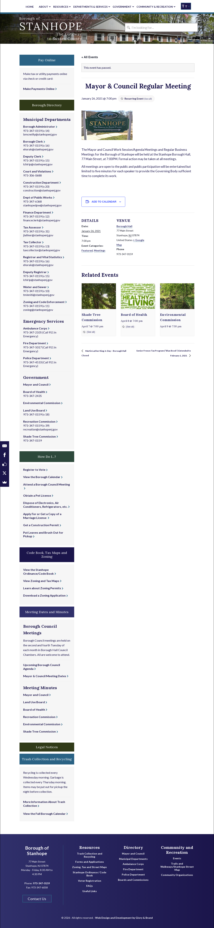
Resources (89, 847)
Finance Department (37, 212)
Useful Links (89, 891)
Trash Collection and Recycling (89, 855)
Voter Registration (89, 880)
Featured (87, 250)
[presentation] (99, 296)
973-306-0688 (32, 175)
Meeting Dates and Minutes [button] (47, 612)
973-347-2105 (32, 332)
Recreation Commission (39, 421)
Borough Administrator (39, 126)
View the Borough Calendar (41, 477)
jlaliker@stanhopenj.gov (38, 235)
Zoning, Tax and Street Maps (89, 867)
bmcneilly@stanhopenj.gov (40, 134)
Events (177, 858)
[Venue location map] (170, 238)
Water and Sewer (35, 287)
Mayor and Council (35, 384)
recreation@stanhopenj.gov (40, 429)
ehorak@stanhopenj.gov (38, 149)
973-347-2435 (32, 395)
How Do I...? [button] (47, 457)
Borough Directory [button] (47, 105)
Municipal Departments (133, 858)
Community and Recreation (177, 850)
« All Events (89, 57)
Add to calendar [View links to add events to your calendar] (104, 201)
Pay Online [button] (47, 60)
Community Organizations (177, 874)
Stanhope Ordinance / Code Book (89, 874)
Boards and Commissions (133, 879)
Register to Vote (34, 469)
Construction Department (41, 182)
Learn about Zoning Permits (42, 588)
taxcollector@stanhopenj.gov (41, 250)
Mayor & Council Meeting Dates (44, 676)
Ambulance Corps (35, 328)
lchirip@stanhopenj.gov (37, 164)
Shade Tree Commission (39, 436)
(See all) (148, 98)
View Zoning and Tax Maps (41, 581)
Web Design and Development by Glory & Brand (124, 915)
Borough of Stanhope (27, 29)
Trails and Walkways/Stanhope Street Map (177, 866)
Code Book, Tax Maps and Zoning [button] (47, 555)
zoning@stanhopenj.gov (38, 309)
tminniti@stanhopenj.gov (38, 294)
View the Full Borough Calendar (44, 813)
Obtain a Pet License (37, 495)
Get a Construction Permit (41, 525)
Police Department (36, 358)
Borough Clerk (33, 141)
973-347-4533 (32, 362)
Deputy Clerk (32, 156)
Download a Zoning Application (44, 595)
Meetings (99, 250)
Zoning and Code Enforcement (44, 302)
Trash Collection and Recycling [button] (47, 759)
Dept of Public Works (37, 197)
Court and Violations (37, 171)
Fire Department (34, 343)
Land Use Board (34, 410)
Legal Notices (47, 747)
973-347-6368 (32, 201)
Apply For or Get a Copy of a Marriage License (42, 515)
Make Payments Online (39, 88)
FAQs (89, 885)
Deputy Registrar (35, 272)
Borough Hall (124, 226)
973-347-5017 (32, 347)
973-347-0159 (32, 130)
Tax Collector (32, 242)
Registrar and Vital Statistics (42, 257)
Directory (133, 847)
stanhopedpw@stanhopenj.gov (42, 205)
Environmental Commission (41, 403)
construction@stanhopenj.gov (42, 190)
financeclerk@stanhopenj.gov (41, 220)
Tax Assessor (32, 227)
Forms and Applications (89, 861)
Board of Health (134, 314)
